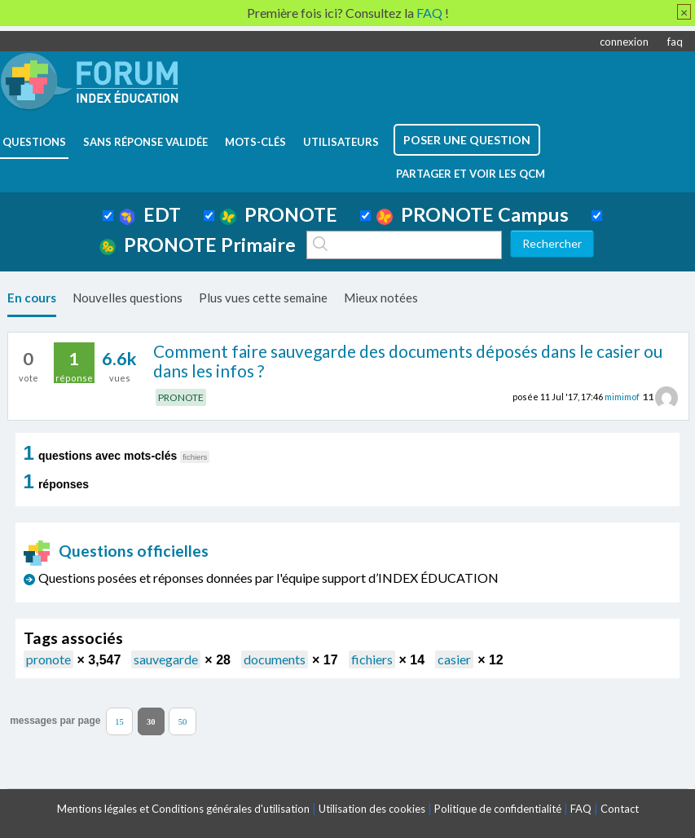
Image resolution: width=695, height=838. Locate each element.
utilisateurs (341, 141)
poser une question (466, 140)
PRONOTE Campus (472, 214)
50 (182, 721)
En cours (31, 297)
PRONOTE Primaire (197, 244)
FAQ (581, 808)
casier (454, 659)
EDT (150, 214)
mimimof (622, 396)
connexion (624, 41)
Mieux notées (381, 297)
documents (275, 659)
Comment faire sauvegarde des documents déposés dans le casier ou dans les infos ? (407, 361)
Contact (619, 808)
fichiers (372, 659)
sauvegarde (166, 659)
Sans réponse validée (145, 141)
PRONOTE (278, 214)
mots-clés (255, 141)
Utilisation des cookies (372, 808)
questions (34, 141)
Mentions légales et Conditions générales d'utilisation (183, 808)
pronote (48, 659)
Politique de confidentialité (497, 808)
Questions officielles (116, 550)
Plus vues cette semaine (263, 297)
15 (119, 721)
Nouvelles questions (128, 297)
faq (675, 41)
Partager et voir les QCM (470, 173)
